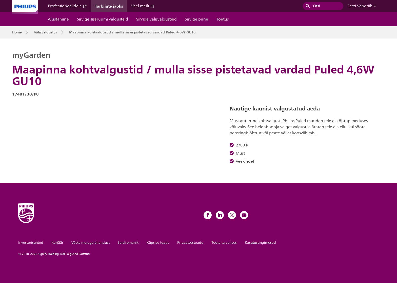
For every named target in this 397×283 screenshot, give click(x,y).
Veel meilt (142, 6)
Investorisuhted (30, 243)
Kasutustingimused (260, 243)
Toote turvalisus (224, 243)
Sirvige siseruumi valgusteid (102, 19)
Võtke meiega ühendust (90, 243)
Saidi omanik (128, 243)
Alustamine (58, 19)
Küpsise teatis (158, 243)
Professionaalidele (67, 6)
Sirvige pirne (196, 19)
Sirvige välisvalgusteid (156, 19)
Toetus (222, 19)
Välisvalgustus (45, 32)
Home (17, 32)
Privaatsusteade (190, 243)
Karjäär (57, 243)
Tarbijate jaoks (109, 6)
